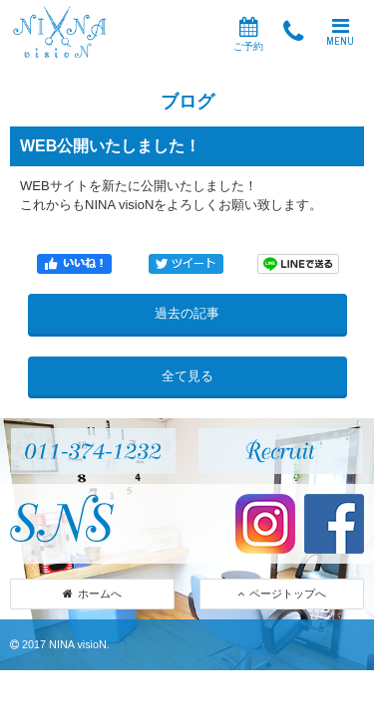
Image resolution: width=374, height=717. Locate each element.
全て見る (187, 375)
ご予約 (248, 34)
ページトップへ (281, 593)
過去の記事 (187, 313)
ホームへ (92, 593)
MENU (340, 32)
